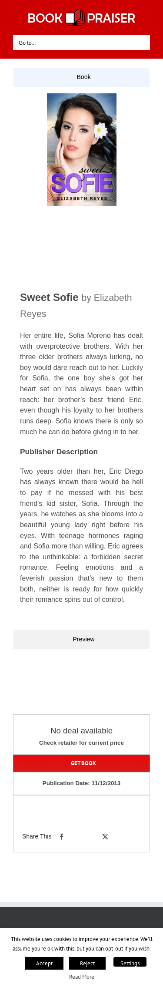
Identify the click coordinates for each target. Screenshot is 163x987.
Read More (81, 976)
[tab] (81, 77)
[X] (105, 837)
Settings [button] (130, 963)
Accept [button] (44, 963)
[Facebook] (61, 837)
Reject (87, 963)
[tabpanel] (81, 358)
